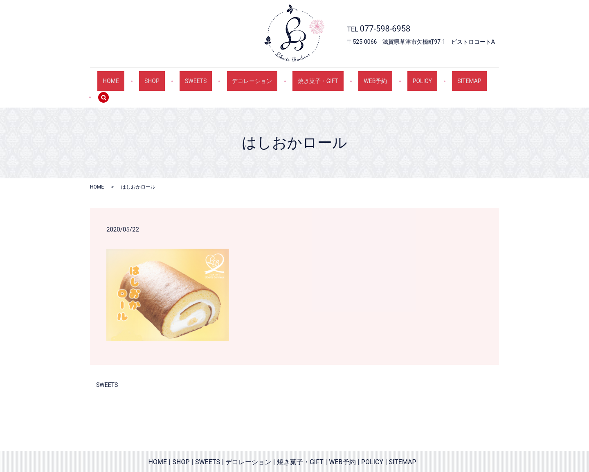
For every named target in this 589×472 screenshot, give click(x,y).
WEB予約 (353, 77)
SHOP (158, 77)
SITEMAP (433, 77)
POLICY (393, 77)
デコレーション (245, 77)
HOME (125, 77)
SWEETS (195, 77)
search (473, 77)
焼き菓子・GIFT (303, 77)
